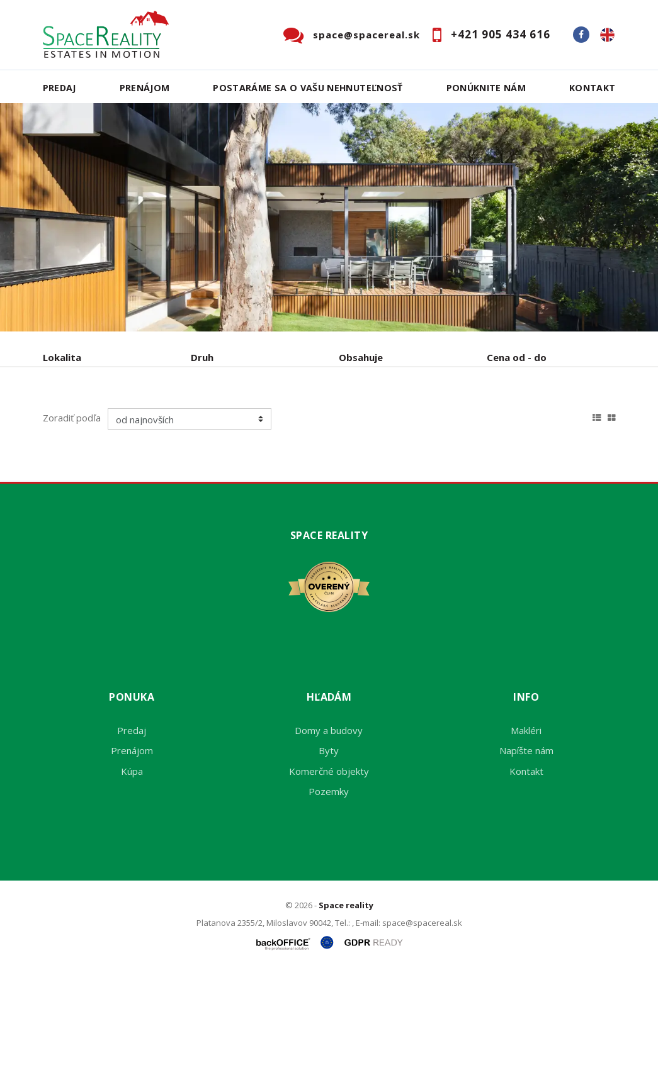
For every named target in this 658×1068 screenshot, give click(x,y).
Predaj (59, 88)
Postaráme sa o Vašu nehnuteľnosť (307, 88)
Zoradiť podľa (72, 513)
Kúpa (232, 423)
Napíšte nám (526, 846)
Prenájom (145, 88)
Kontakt (592, 88)
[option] (329, 217)
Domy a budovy (329, 826)
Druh (202, 357)
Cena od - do (517, 357)
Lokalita (62, 357)
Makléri (526, 826)
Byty (329, 846)
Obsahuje (361, 357)
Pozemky (329, 887)
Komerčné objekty (329, 866)
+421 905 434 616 (500, 34)
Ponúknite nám (486, 88)
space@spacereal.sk (366, 34)
